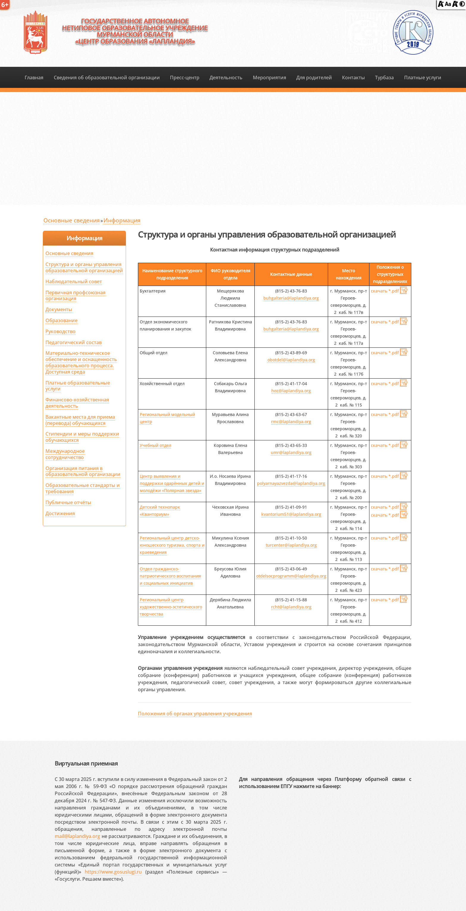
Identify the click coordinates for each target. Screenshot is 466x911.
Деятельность (226, 77)
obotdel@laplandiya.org (291, 360)
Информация (122, 220)
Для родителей (314, 77)
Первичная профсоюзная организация (75, 295)
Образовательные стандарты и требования (82, 488)
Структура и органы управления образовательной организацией (84, 267)
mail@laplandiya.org (77, 836)
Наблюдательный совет (73, 281)
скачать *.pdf (385, 291)
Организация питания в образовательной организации (82, 471)
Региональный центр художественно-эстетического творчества (171, 607)
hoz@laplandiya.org (291, 390)
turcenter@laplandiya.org (291, 545)
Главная (34, 77)
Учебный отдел (155, 445)
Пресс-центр (184, 77)
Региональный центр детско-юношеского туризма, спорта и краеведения (172, 545)
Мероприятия (269, 77)
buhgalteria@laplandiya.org (291, 298)
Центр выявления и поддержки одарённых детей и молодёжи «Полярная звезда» (172, 483)
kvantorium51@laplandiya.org (291, 514)
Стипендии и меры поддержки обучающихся (82, 437)
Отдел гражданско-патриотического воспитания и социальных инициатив (170, 576)
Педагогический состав (73, 342)
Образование (61, 320)
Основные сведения (71, 220)
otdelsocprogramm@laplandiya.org (291, 576)
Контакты (353, 77)
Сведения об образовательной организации (107, 77)
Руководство (60, 331)
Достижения (60, 513)
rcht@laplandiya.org (291, 607)
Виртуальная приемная (86, 763)
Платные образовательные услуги (77, 385)
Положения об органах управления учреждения (195, 713)
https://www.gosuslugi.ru (113, 872)
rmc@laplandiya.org (291, 421)
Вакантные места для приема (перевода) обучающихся (80, 420)
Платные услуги (422, 77)
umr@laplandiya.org (291, 452)
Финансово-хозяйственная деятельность (77, 402)
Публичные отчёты (68, 502)
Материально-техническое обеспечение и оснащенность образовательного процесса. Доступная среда (81, 362)
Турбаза (384, 77)
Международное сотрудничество (65, 454)
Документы (58, 309)
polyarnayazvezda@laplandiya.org (291, 483)
